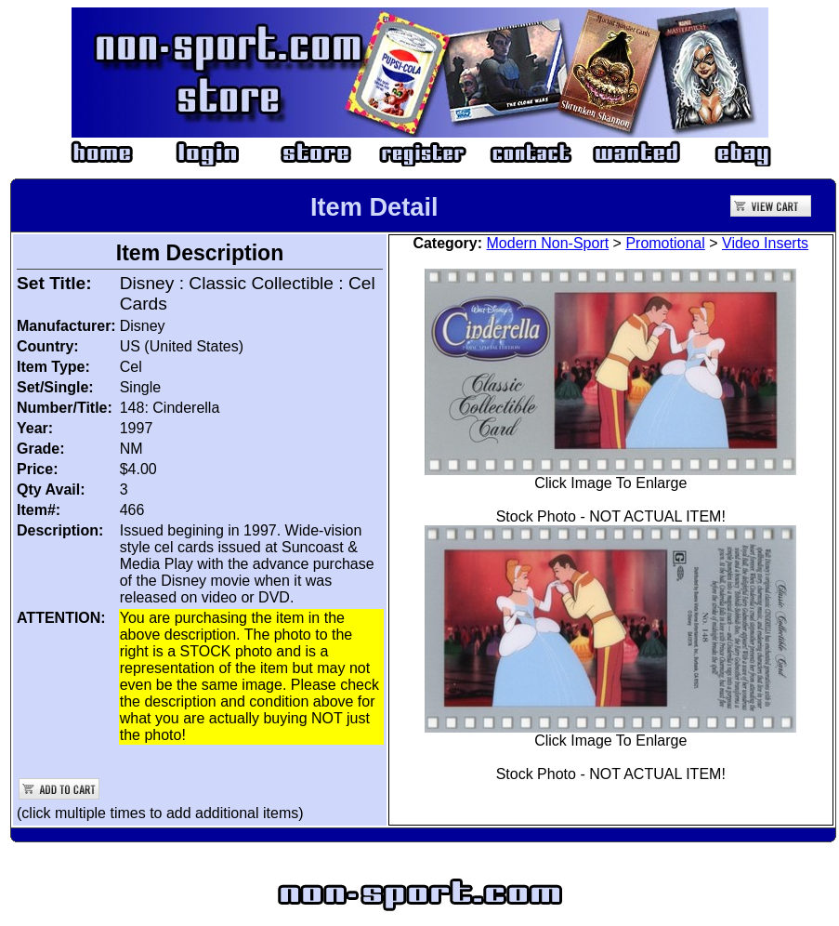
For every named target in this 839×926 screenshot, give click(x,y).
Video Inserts (765, 243)
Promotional (664, 243)
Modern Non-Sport (548, 243)
